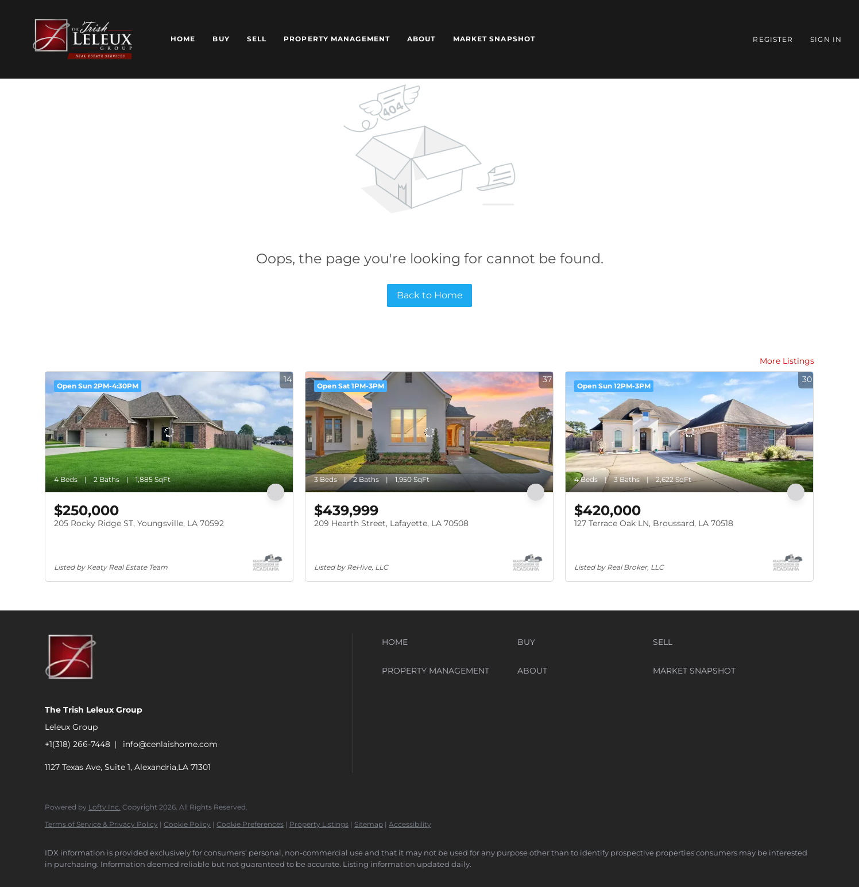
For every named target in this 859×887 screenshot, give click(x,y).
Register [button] (773, 39)
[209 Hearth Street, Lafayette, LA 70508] (429, 432)
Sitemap (368, 824)
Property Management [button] (337, 38)
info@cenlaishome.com (170, 744)
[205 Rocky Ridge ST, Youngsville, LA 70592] (169, 432)
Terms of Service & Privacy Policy (101, 824)
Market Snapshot (494, 38)
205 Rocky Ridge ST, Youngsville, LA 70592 (139, 523)
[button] (82, 39)
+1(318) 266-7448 (77, 744)
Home (183, 38)
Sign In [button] (826, 39)
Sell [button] (256, 38)
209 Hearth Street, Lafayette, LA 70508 (391, 523)
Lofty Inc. (104, 807)
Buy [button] (220, 38)
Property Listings (319, 824)
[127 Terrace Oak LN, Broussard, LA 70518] (689, 432)
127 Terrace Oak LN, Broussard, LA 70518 (653, 523)
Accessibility (410, 824)
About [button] (421, 38)
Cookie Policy (187, 824)
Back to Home (430, 295)
